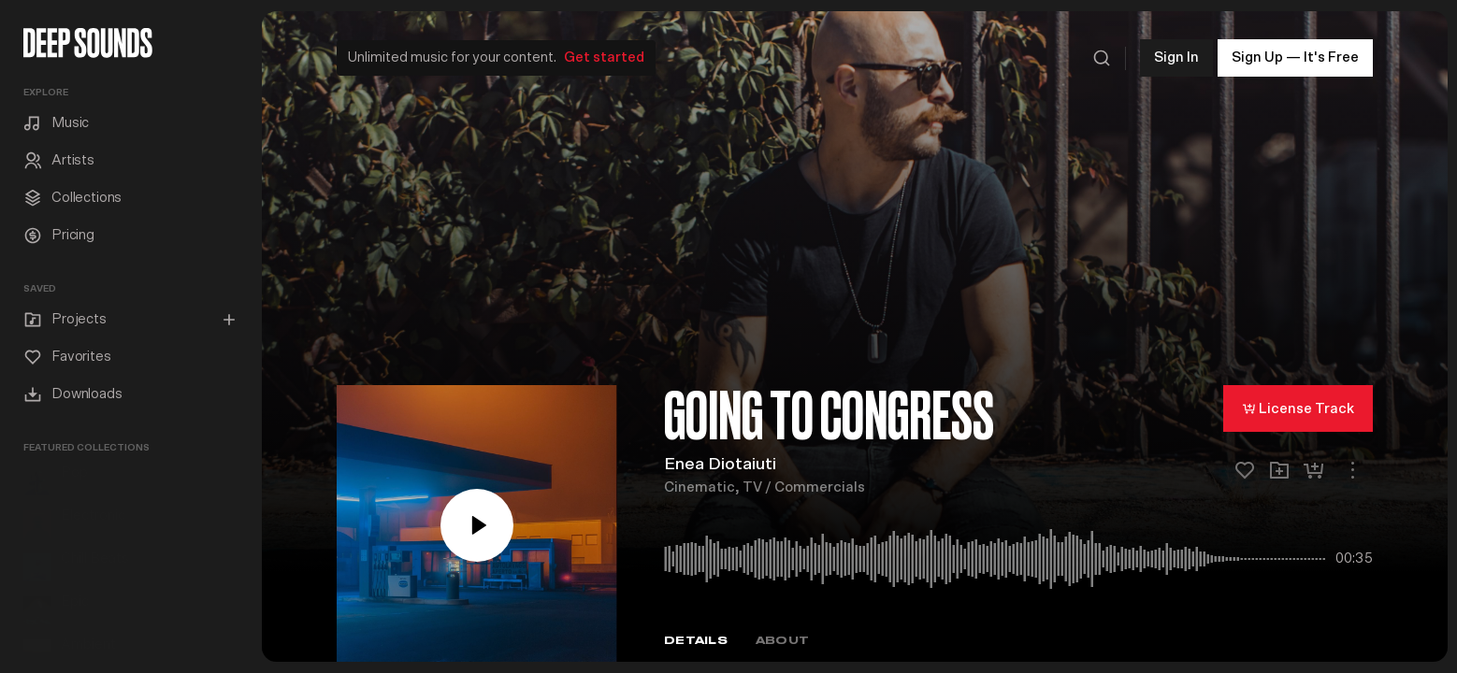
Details (696, 639)
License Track (1298, 406)
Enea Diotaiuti (720, 462)
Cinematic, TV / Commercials (764, 486)
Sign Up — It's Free (1295, 56)
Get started (604, 56)
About (782, 639)
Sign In (1176, 56)
